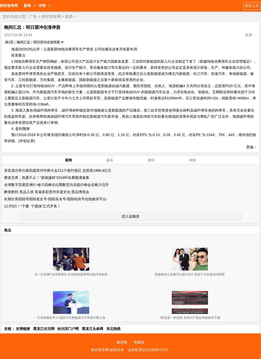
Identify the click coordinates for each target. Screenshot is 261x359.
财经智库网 (9, 6)
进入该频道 (130, 216)
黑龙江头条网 (92, 329)
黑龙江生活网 (44, 329)
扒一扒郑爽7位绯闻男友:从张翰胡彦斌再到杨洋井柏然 (71, 274)
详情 (42, 6)
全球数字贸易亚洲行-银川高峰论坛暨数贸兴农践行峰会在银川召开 (56, 185)
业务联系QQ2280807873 (147, 350)
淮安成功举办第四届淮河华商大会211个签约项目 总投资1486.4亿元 (57, 170)
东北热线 (113, 329)
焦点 (7, 230)
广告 (33, 16)
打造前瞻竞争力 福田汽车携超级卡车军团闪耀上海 (71, 318)
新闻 (27, 6)
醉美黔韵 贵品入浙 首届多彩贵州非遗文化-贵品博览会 (46, 192)
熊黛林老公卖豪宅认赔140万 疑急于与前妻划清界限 (190, 274)
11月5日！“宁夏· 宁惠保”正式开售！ (32, 206)
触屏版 (122, 342)
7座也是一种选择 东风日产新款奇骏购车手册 (190, 318)
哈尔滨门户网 (68, 329)
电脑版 (139, 342)
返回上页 (252, 6)
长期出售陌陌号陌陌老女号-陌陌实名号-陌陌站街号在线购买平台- (56, 199)
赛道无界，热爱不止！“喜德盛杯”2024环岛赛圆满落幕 (46, 178)
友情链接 (23, 329)
